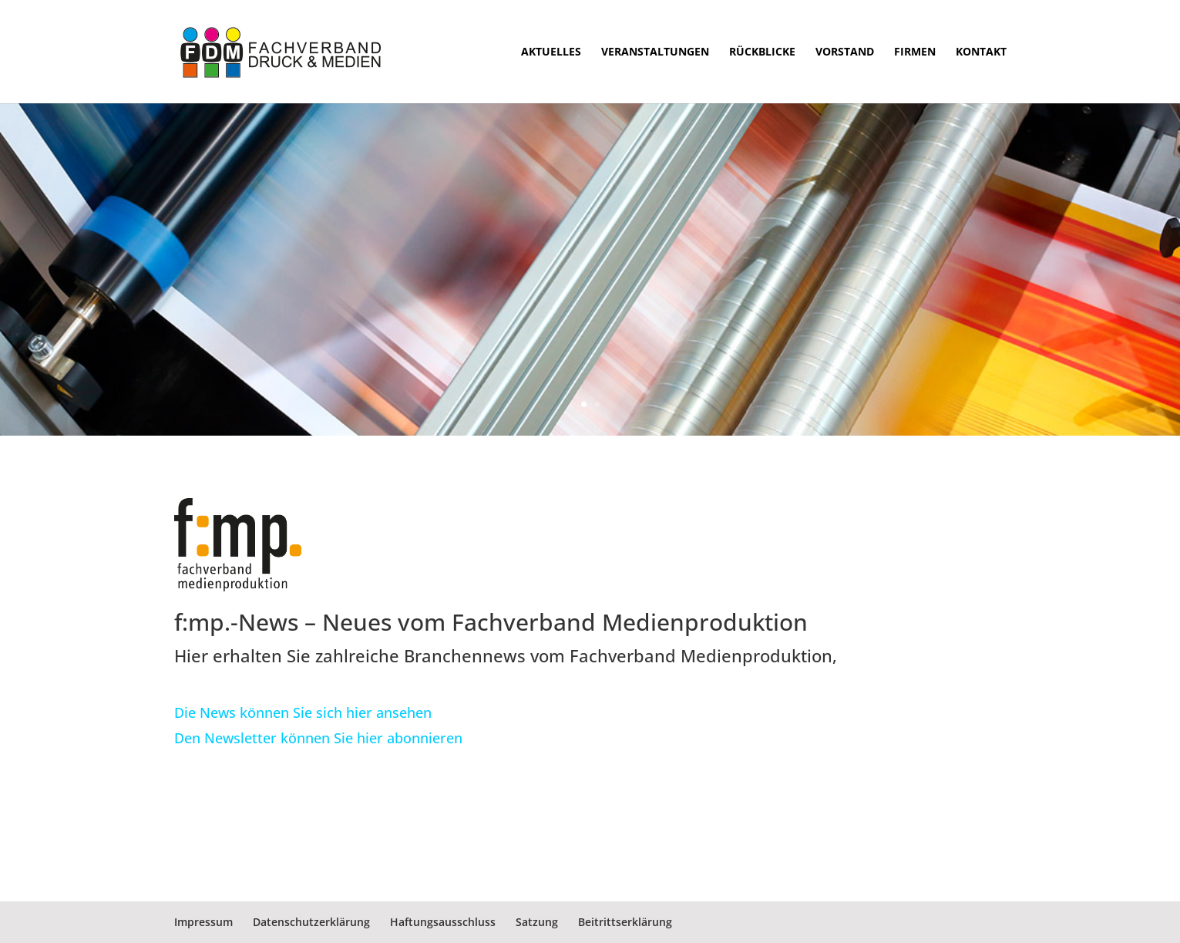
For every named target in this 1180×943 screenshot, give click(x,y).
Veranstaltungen (655, 52)
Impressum (203, 921)
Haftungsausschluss (443, 921)
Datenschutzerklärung (311, 921)
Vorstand (844, 52)
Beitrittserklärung (625, 921)
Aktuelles (551, 52)
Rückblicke (762, 52)
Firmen (915, 52)
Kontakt (981, 52)
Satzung (537, 921)
